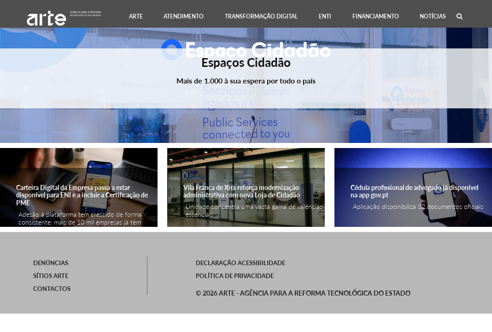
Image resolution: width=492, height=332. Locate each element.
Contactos (51, 288)
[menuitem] (135, 16)
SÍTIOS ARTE (50, 275)
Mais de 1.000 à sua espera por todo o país (246, 80)
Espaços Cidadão (246, 62)
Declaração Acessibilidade (240, 263)
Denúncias (50, 263)
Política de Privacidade (235, 275)
